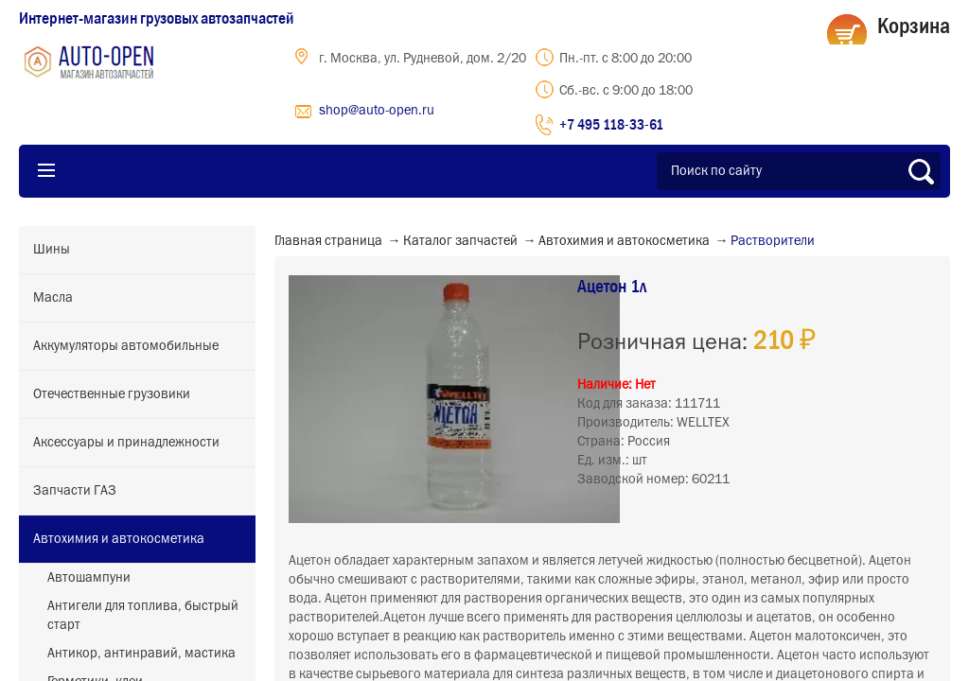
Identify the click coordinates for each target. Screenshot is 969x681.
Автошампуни (89, 578)
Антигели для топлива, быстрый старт (142, 616)
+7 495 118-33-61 (611, 123)
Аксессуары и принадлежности (126, 442)
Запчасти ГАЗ (74, 491)
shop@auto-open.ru (376, 110)
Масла (53, 298)
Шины (51, 249)
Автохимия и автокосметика (118, 539)
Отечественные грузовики (111, 394)
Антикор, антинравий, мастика (141, 653)
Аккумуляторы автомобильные (126, 346)
